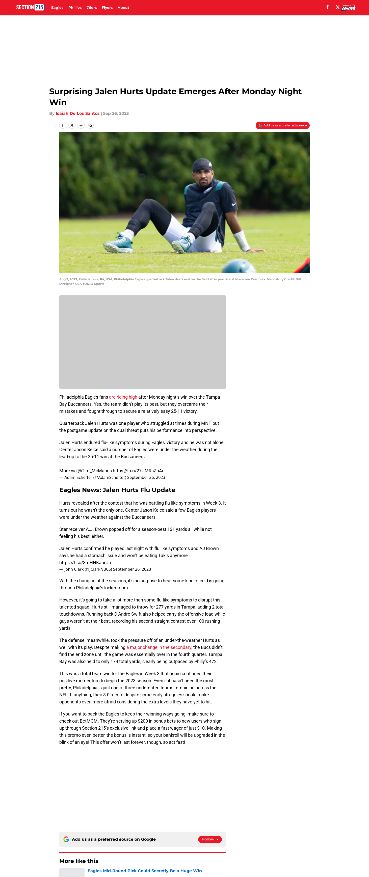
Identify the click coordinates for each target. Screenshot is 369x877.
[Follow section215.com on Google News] (210, 839)
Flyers (107, 7)
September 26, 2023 (146, 477)
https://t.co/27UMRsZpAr (138, 470)
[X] (338, 7)
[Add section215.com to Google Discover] (283, 125)
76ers (92, 7)
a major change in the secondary (158, 647)
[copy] (90, 125)
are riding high (123, 397)
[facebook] (327, 7)
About (123, 7)
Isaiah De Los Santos (78, 113)
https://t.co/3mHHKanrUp (85, 562)
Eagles (57, 7)
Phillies (75, 7)
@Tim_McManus (95, 470)
